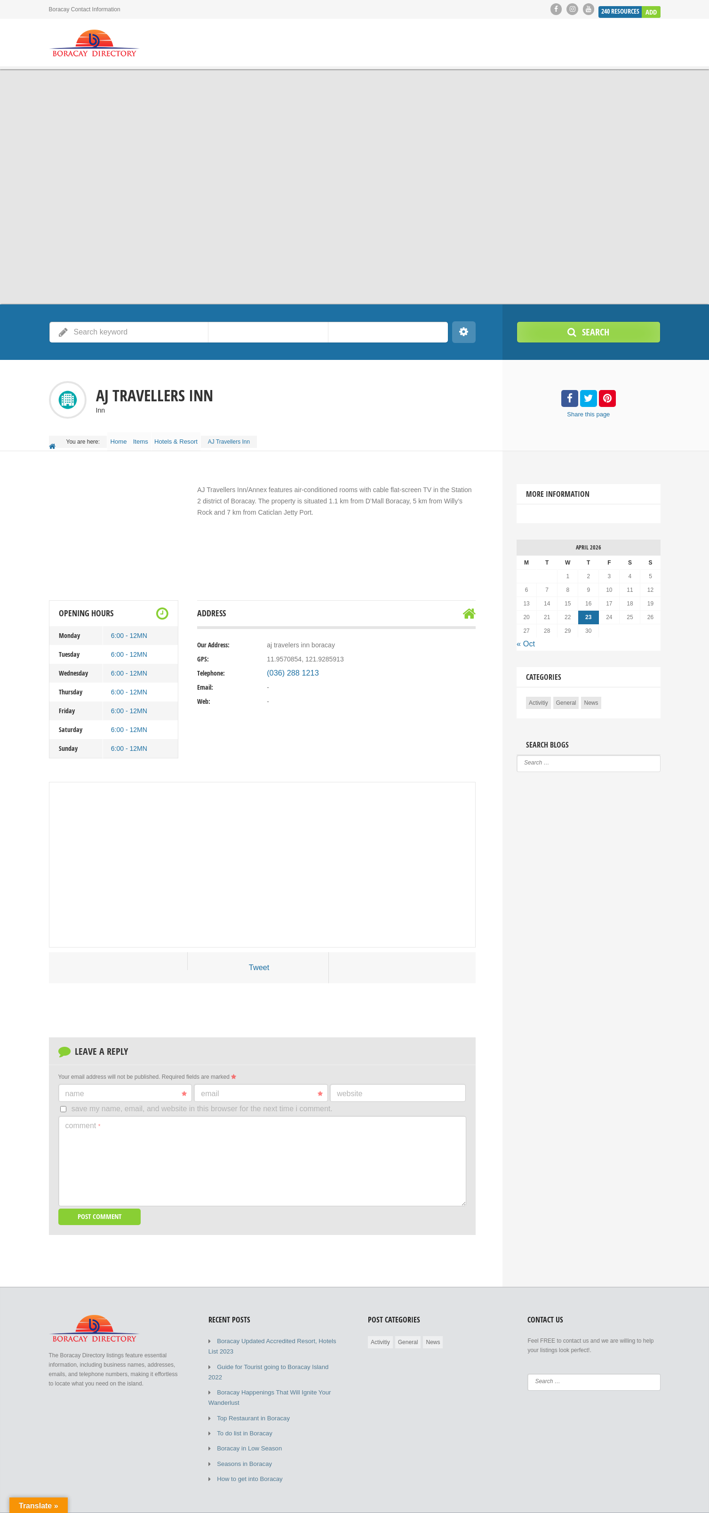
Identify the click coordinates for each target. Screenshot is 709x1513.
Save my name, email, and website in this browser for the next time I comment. (202, 1102)
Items (151, 438)
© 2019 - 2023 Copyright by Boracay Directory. (107, 1499)
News (591, 695)
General (566, 695)
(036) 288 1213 (289, 667)
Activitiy (538, 695)
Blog (568, 1499)
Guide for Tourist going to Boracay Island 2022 (275, 1357)
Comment (83, 1119)
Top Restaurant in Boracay (250, 1395)
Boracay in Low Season (246, 1423)
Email (262, 1086)
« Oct (524, 637)
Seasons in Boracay (242, 1437)
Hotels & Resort (192, 438)
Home (121, 438)
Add (651, 8)
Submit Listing (605, 1499)
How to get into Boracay (247, 1451)
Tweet (259, 961)
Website (349, 1087)
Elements (648, 1499)
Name (126, 1086)
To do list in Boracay (242, 1409)
